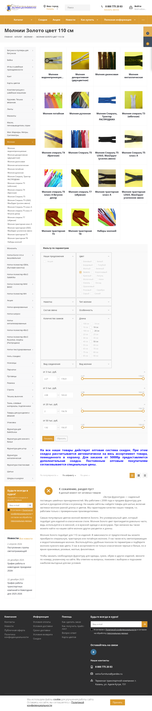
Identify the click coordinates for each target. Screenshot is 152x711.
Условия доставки (43, 626)
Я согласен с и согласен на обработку (22, 515)
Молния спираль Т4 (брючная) (53, 154)
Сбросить (61, 438)
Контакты (9, 621)
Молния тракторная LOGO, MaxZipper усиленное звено (133, 194)
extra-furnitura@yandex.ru (108, 673)
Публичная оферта (14, 630)
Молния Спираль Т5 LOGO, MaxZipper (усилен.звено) (107, 155)
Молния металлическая (133, 76)
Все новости (26, 538)
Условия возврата (43, 634)
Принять (117, 702)
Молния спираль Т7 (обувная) (80, 193)
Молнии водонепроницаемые (53, 76)
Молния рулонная (80, 113)
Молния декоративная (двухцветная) (80, 77)
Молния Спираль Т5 (80, 152)
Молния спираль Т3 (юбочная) (133, 115)
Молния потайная (53, 113)
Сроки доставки (41, 630)
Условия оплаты (42, 621)
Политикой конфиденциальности (121, 629)
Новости (9, 626)
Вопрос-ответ (69, 632)
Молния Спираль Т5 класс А (133, 154)
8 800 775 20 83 (113, 6)
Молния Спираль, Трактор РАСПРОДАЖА (106, 116)
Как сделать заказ (71, 621)
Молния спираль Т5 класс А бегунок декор (53, 194)
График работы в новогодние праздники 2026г (19, 567)
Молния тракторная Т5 (53, 232)
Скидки (37, 638)
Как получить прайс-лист (73, 627)
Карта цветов (69, 637)
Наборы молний (106, 230)
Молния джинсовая (106, 74)
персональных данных (21, 520)
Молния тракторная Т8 (80, 232)
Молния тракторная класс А (107, 193)
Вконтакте (93, 652)
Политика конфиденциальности (16, 636)
